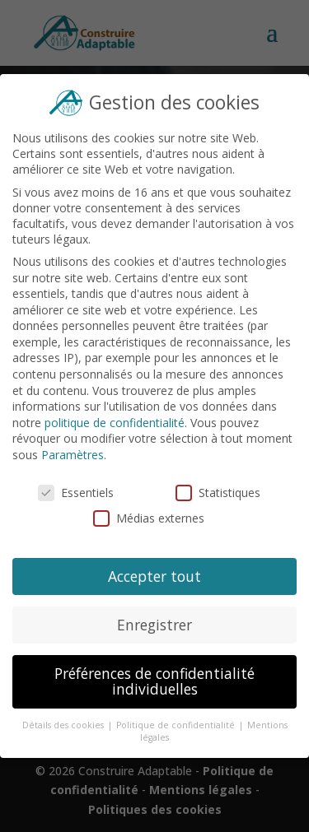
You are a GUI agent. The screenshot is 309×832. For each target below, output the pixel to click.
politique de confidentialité (115, 422)
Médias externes (149, 518)
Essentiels (76, 492)
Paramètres (73, 454)
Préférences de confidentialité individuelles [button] (154, 679)
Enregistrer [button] (154, 623)
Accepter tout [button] (154, 575)
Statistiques (218, 492)
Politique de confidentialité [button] (176, 723)
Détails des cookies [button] (64, 723)
